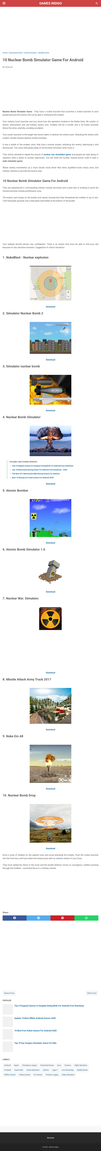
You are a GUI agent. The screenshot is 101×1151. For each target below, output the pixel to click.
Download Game (47, 1065)
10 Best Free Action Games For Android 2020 (35, 1030)
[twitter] (39, 918)
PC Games (38, 1075)
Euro (59, 1065)
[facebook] (15, 918)
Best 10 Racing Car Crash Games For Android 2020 (33, 478)
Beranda (50, 1138)
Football (7, 1070)
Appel (16, 1065)
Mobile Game (82, 1070)
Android (7, 1065)
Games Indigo (50, 3)
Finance (68, 1065)
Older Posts (91, 993)
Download (50, 306)
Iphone (46, 1070)
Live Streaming (68, 1070)
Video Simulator (68, 1075)
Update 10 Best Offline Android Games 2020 (35, 1018)
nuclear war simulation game (57, 154)
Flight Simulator (80, 1065)
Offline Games (9, 1075)
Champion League (29, 1065)
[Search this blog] (96, 3)
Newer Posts (9, 993)
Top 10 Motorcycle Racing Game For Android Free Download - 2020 (39, 470)
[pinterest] (62, 918)
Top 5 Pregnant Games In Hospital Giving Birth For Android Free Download (42, 466)
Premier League (52, 1075)
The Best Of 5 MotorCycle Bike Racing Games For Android (35, 474)
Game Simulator (33, 1070)
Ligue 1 (55, 1070)
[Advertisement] (50, 29)
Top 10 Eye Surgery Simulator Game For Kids (35, 1043)
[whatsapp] (86, 918)
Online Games (24, 1075)
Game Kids (18, 1070)
